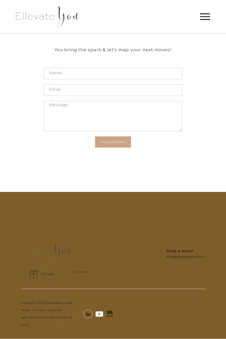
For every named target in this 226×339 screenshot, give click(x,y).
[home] (47, 16)
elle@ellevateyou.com (185, 257)
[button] (202, 17)
